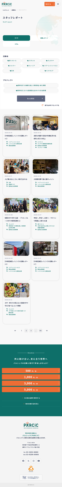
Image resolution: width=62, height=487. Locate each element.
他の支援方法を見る (32, 404)
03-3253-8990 (32, 452)
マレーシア (31, 66)
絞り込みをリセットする (52, 105)
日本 (12, 71)
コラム (16, 44)
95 (40, 331)
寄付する (48, 4)
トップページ (6, 10)
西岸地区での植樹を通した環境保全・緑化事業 (32, 85)
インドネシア (49, 71)
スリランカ (32, 61)
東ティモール (12, 61)
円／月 (31, 371)
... (36, 331)
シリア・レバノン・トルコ (51, 66)
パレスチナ (50, 61)
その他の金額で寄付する (32, 398)
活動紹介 (14, 10)
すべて (16, 38)
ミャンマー (12, 66)
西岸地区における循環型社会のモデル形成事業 (31, 90)
